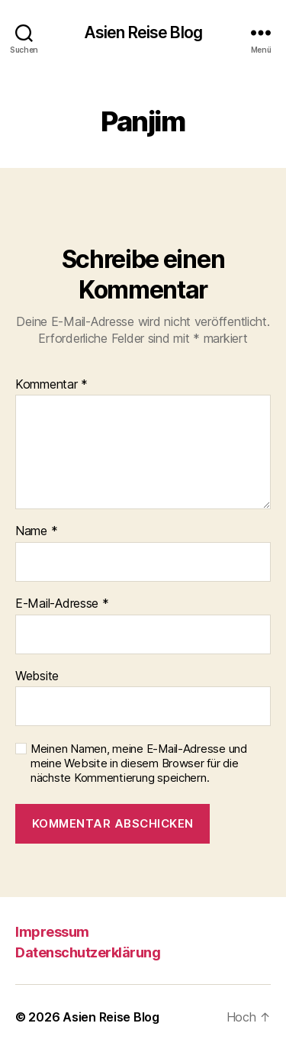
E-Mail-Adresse (62, 604)
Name (36, 531)
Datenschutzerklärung (87, 952)
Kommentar (51, 385)
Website (37, 676)
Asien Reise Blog (143, 32)
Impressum (52, 932)
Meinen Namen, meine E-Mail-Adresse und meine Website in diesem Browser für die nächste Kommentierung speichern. (139, 763)
